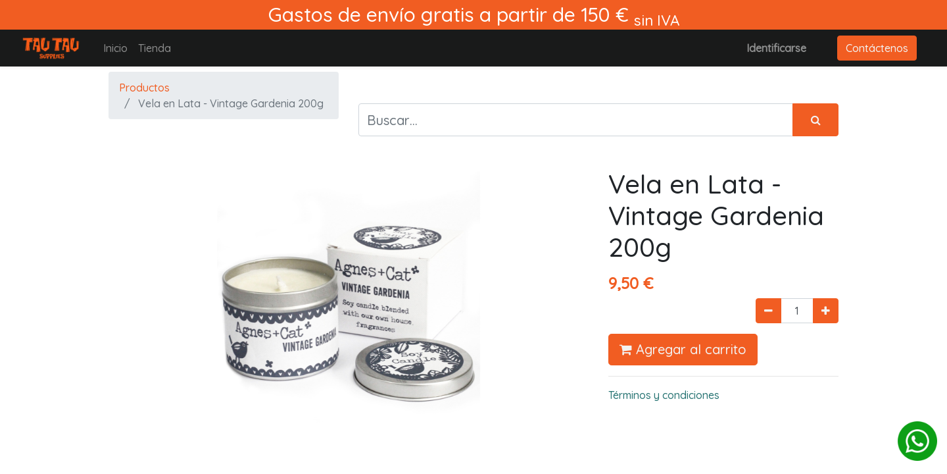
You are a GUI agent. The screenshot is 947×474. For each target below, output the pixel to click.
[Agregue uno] (825, 310)
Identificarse (776, 48)
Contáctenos (877, 48)
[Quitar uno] (768, 310)
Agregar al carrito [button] (682, 349)
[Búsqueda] (815, 119)
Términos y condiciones (663, 395)
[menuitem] (115, 48)
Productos (144, 87)
